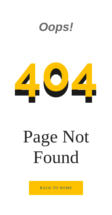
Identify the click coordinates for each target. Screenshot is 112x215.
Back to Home (56, 188)
